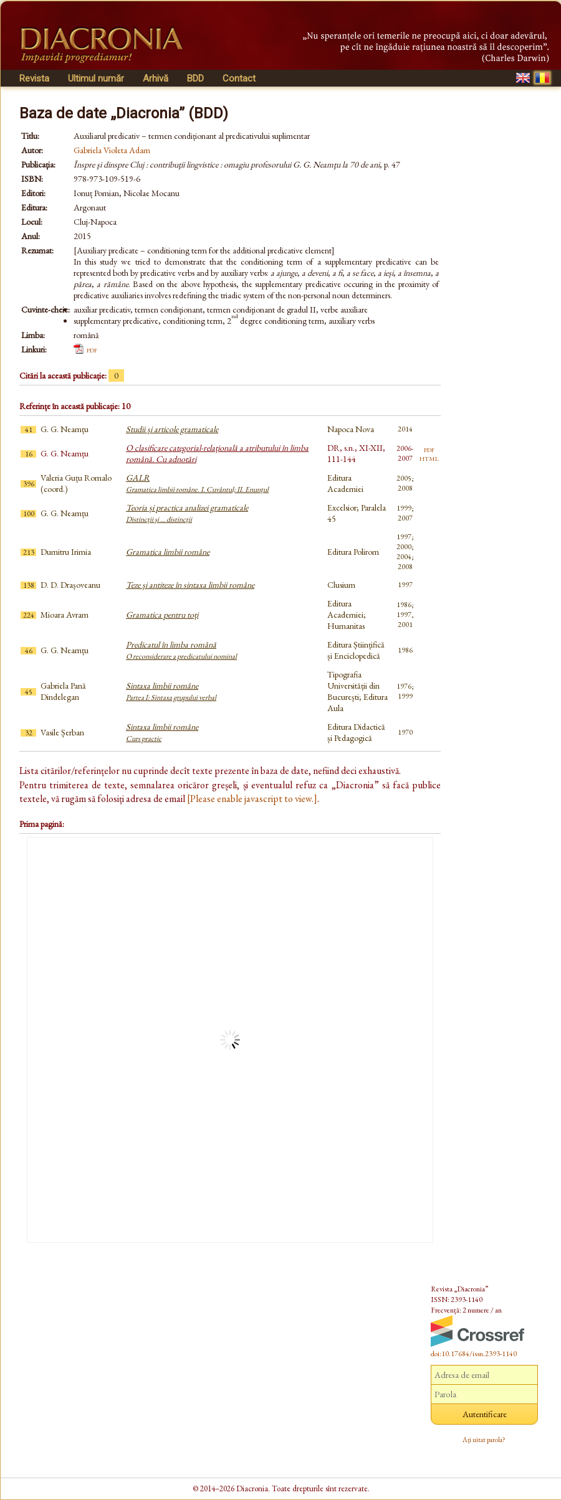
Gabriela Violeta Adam (112, 150)
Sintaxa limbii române (171, 691)
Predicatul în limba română (181, 650)
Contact (239, 78)
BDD (195, 78)
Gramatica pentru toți (162, 614)
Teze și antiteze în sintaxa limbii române (190, 584)
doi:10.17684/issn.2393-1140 (474, 1353)
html (429, 457)
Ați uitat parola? (484, 1439)
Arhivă (155, 78)
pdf (92, 349)
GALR (197, 483)
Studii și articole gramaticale (172, 429)
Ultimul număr (96, 78)
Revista (34, 78)
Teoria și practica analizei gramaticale (187, 513)
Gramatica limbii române (167, 551)
